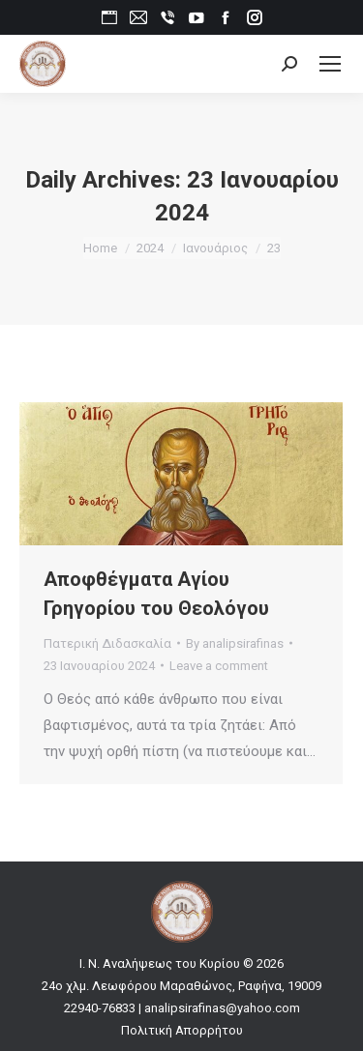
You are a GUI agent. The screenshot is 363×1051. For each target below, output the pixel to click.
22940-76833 (100, 1008)
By (235, 643)
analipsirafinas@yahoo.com (222, 1008)
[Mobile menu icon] (330, 63)
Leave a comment (218, 665)
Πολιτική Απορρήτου (182, 1030)
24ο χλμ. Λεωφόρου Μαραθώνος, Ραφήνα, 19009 (181, 985)
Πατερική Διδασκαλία (107, 643)
